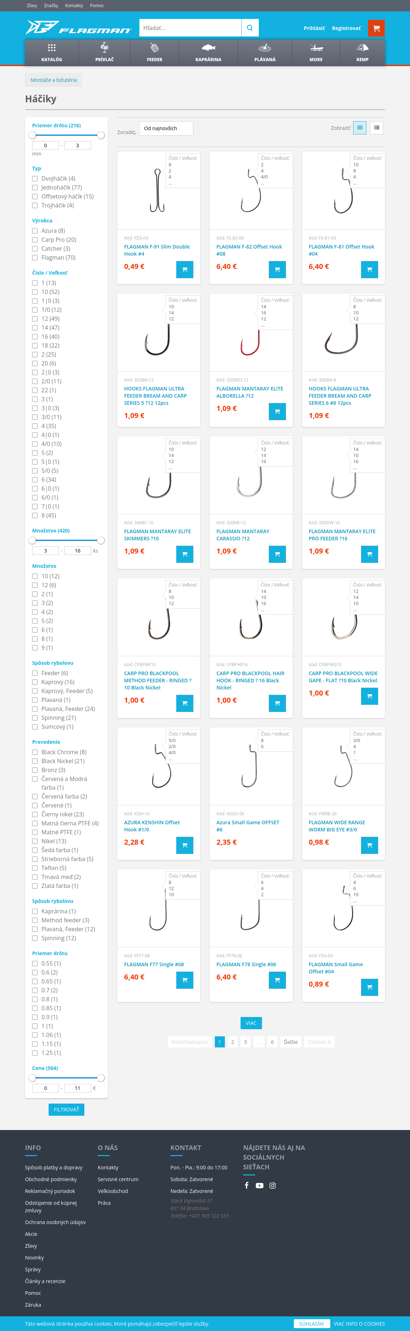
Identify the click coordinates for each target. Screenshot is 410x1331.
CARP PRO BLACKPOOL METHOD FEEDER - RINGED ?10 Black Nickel (157, 680)
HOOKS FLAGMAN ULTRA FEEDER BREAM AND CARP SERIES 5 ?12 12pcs (155, 395)
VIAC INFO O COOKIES (359, 1323)
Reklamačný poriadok (50, 1191)
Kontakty (74, 6)
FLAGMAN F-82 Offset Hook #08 (249, 250)
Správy (33, 1269)
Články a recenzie (45, 1281)
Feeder (154, 52)
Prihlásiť (314, 28)
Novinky (34, 1257)
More (316, 52)
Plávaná (265, 52)
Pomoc (97, 6)
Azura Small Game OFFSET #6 (247, 826)
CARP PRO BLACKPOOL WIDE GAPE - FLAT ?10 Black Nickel (343, 677)
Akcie (31, 1234)
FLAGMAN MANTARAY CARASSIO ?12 (242, 535)
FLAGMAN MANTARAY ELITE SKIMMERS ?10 (157, 535)
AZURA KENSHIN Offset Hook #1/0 (152, 826)
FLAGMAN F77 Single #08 (154, 964)
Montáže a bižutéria (54, 80)
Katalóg (51, 52)
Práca (104, 1202)
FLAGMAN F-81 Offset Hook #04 (342, 250)
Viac (251, 1023)
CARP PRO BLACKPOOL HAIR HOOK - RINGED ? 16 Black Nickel (250, 680)
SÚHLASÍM (312, 1323)
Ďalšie (291, 1041)
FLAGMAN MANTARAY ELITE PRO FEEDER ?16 (342, 535)
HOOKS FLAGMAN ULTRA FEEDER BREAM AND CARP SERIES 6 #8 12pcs (340, 395)
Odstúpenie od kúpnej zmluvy (51, 1206)
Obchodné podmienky (51, 1179)
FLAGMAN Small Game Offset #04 (336, 968)
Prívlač (104, 52)
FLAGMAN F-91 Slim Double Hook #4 (157, 250)
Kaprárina (208, 52)
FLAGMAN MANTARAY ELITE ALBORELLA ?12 (249, 392)
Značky (51, 6)
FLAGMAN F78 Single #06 (246, 964)
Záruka (33, 1304)
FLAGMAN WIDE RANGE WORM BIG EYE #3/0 (337, 826)
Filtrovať (66, 1109)
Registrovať (346, 28)
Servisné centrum (118, 1179)
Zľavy (32, 6)
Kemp (362, 52)
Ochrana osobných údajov (55, 1222)
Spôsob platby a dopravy (54, 1167)
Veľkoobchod (113, 1191)
